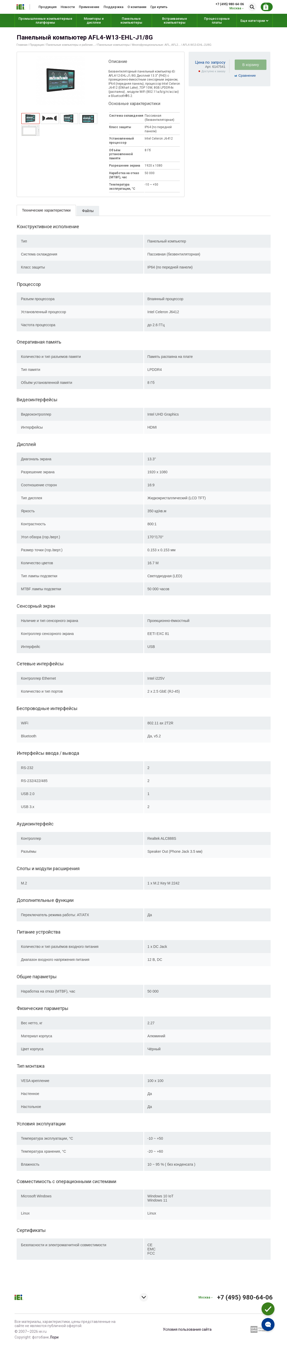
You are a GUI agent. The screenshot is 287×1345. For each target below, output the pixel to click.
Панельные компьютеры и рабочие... (70, 44)
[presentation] (30, 122)
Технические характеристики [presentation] (46, 210)
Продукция (47, 7)
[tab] (30, 118)
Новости (68, 7)
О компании (136, 7)
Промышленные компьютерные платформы (45, 20)
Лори (54, 1337)
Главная (22, 44)
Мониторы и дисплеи (94, 20)
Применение (89, 7)
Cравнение (247, 75)
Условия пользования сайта (187, 1329)
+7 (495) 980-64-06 (229, 4)
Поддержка (113, 7)
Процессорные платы (217, 20)
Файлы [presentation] (87, 211)
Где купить (159, 7)
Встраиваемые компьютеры (174, 20)
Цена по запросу (210, 62)
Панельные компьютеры (131, 20)
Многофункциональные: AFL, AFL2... (156, 44)
